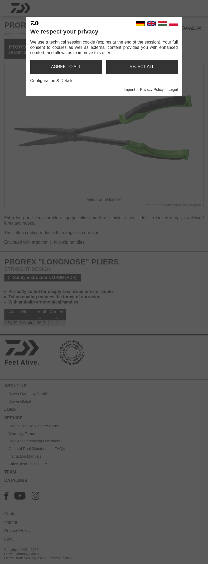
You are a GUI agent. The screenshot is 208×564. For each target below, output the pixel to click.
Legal (173, 89)
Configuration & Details (52, 80)
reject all (142, 66)
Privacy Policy (152, 89)
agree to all (66, 66)
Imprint (129, 89)
